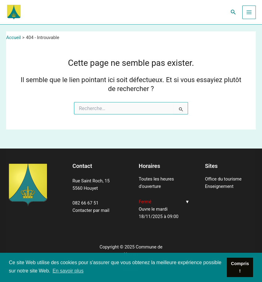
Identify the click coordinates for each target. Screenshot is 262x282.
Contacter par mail (90, 210)
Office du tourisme (223, 179)
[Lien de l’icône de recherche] (233, 12)
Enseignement (219, 186)
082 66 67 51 (85, 203)
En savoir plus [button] (68, 270)
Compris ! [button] (240, 267)
